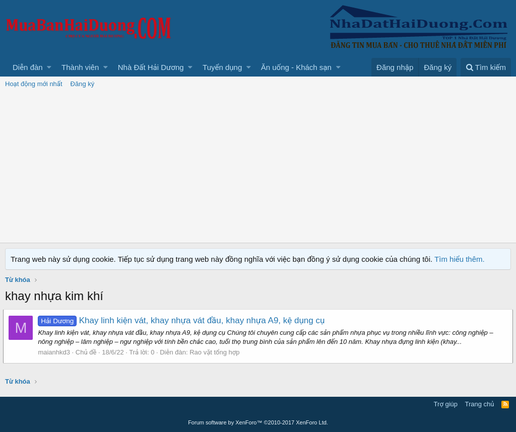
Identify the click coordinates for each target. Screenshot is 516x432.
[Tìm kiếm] (486, 67)
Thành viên (80, 67)
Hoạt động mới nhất (33, 84)
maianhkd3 (56, 352)
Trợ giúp (446, 404)
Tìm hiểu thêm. (459, 259)
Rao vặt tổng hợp (216, 352)
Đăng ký (83, 84)
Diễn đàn (28, 67)
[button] (49, 67)
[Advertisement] (258, 167)
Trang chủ (479, 404)
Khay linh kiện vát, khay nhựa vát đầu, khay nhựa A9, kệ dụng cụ (183, 320)
